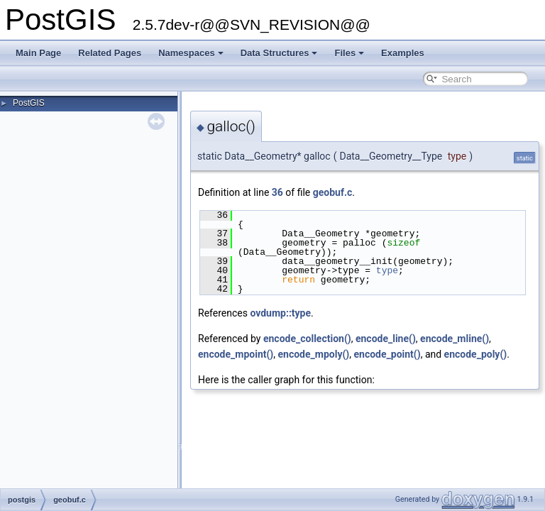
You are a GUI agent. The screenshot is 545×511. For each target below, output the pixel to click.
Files (349, 53)
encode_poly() (475, 354)
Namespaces (191, 53)
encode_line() (386, 338)
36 (277, 192)
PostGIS (29, 103)
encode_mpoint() (235, 354)
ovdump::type (280, 313)
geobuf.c (333, 192)
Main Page (38, 53)
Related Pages (109, 53)
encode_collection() (307, 338)
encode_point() (387, 354)
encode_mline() (454, 338)
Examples (402, 53)
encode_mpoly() (314, 354)
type (387, 270)
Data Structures (279, 53)
